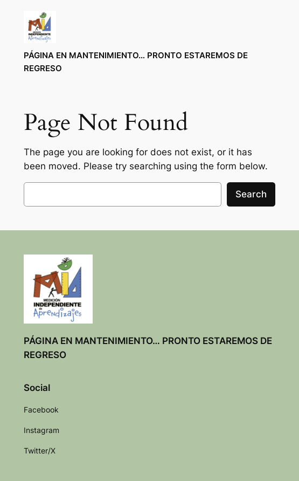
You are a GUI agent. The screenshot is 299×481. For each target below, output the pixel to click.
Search (251, 194)
